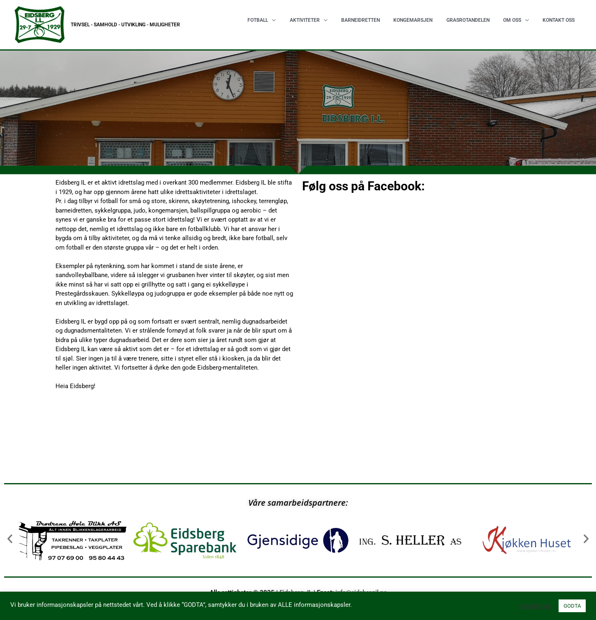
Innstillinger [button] (536, 606)
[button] (10, 538)
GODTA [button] (572, 606)
